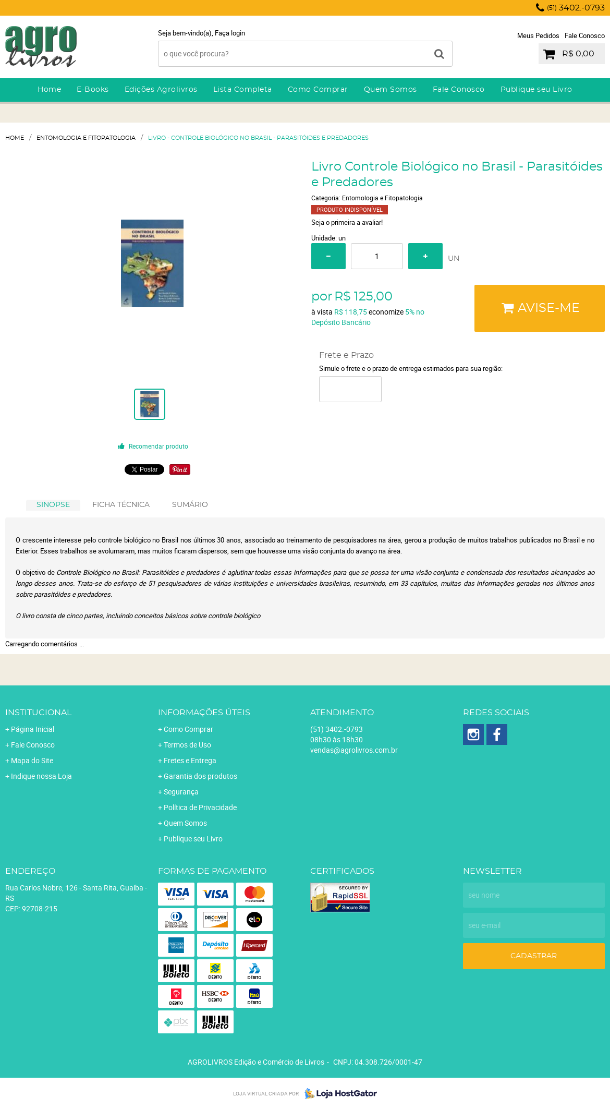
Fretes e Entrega (190, 760)
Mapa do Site (32, 760)
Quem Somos (390, 89)
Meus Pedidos (538, 35)
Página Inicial (32, 729)
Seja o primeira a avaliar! (347, 222)
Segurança (181, 792)
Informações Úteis (204, 712)
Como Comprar (318, 89)
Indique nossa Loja (41, 776)
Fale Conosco (585, 35)
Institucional (38, 712)
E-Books (93, 89)
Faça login (230, 33)
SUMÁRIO (190, 505)
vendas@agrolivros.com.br (354, 750)
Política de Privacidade (200, 807)
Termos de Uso (187, 745)
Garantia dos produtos (200, 776)
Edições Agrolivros (161, 89)
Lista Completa (242, 89)
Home (49, 89)
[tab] (53, 505)
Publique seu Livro (536, 89)
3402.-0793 (576, 8)
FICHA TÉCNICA (121, 505)
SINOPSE (53, 505)
